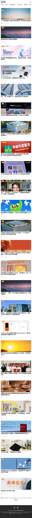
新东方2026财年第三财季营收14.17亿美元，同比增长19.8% (16, 353)
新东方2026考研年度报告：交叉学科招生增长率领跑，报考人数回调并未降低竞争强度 (15, 154)
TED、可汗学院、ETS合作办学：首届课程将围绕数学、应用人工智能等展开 (15, 193)
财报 (3, 122)
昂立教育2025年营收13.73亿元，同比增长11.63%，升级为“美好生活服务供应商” (16, 273)
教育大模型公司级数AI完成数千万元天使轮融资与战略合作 (16, 374)
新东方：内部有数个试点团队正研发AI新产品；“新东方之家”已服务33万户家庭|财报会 (15, 313)
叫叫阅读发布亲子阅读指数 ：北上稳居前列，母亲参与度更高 (15, 414)
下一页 (29, 498)
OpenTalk (19, 4)
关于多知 (10, 510)
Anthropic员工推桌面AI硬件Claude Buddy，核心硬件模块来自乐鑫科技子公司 (15, 333)
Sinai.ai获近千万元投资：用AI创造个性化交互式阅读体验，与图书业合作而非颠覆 (15, 253)
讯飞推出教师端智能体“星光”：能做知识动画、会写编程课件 (16, 58)
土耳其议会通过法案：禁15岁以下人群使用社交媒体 (15, 174)
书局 (6, 4)
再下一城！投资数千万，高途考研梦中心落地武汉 (14, 96)
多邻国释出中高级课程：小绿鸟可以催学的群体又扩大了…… (16, 213)
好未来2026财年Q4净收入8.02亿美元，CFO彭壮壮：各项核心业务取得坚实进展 (16, 233)
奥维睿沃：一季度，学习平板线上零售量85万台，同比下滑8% (16, 293)
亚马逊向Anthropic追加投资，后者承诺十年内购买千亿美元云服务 (16, 471)
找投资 (25, 4)
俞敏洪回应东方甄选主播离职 (9, 39)
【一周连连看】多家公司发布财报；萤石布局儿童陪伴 (16, 20)
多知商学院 (12, 4)
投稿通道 (18, 510)
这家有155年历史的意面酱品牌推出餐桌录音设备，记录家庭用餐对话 (16, 394)
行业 (2, 4)
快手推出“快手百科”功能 (8, 490)
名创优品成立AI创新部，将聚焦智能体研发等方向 (14, 433)
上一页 (6, 498)
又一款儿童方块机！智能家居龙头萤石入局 (13, 78)
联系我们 (21, 510)
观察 (3, 10)
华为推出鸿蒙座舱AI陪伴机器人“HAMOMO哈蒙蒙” (15, 115)
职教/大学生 (4, 142)
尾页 (16, 499)
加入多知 (14, 510)
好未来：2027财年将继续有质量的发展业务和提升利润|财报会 (15, 134)
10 (25, 498)
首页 (2, 498)
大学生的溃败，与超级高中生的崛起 (11, 452)
